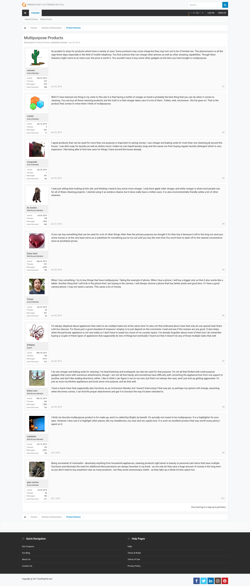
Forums (35, 13)
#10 (223, 498)
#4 (223, 224)
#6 (223, 315)
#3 (223, 178)
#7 (223, 361)
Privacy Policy (134, 566)
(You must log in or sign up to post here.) (208, 507)
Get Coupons (28, 546)
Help (130, 546)
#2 (223, 132)
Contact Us (27, 566)
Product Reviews (43, 42)
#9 (223, 453)
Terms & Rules (134, 553)
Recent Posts (46, 19)
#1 (223, 86)
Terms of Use (134, 559)
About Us (26, 559)
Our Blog (26, 553)
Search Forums (31, 19)
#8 (223, 407)
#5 (223, 270)
